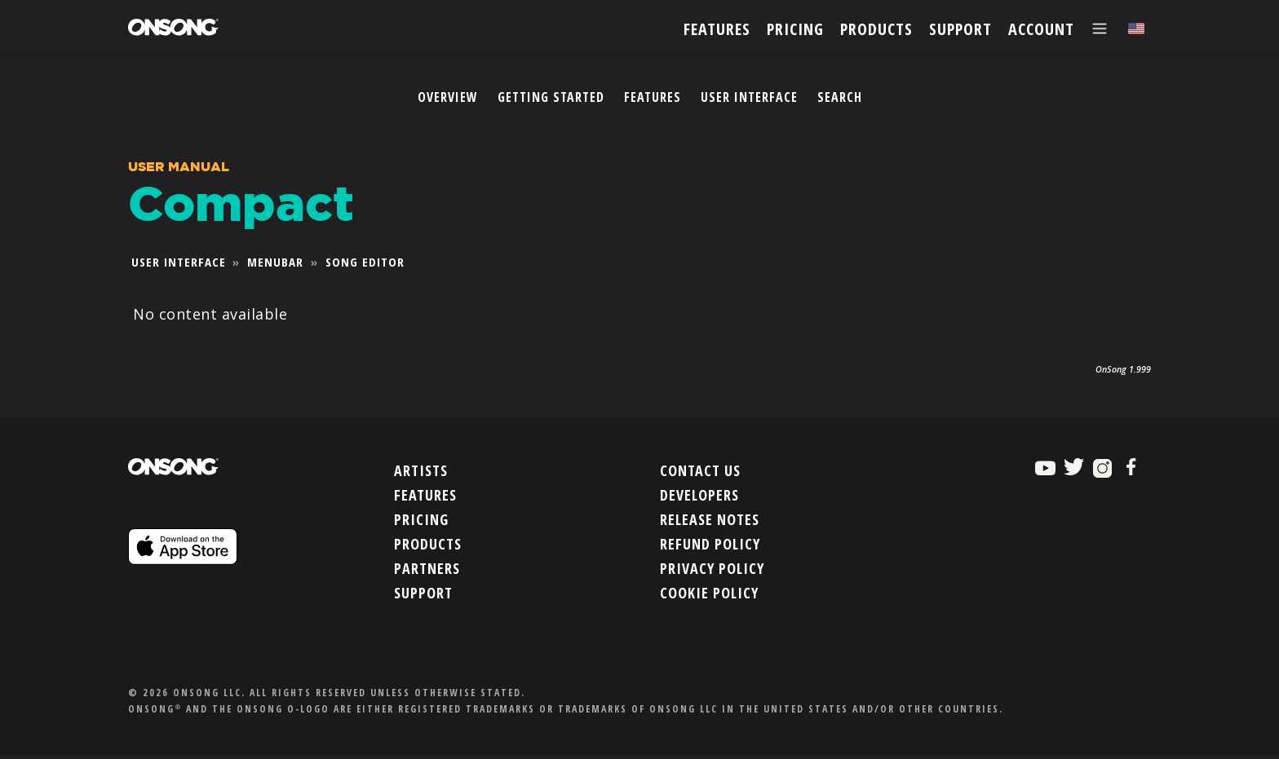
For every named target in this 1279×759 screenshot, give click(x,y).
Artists (421, 469)
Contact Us (700, 469)
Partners (427, 566)
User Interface (749, 97)
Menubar (275, 262)
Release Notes (709, 517)
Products (428, 542)
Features (652, 97)
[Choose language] (1136, 29)
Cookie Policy (709, 591)
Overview (448, 97)
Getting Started (551, 97)
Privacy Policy (712, 566)
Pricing (421, 517)
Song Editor (365, 262)
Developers (699, 493)
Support (423, 591)
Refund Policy (710, 542)
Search (839, 97)
